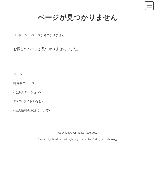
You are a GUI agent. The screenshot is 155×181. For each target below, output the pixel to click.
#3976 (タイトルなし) (28, 101)
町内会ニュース (24, 83)
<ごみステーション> (27, 92)
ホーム (17, 74)
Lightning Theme (77, 139)
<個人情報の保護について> (31, 110)
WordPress (58, 139)
